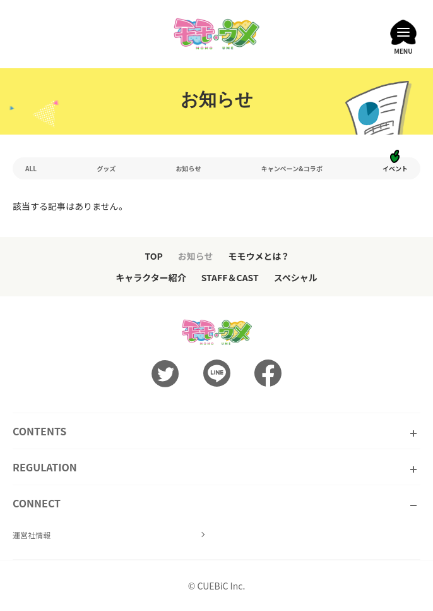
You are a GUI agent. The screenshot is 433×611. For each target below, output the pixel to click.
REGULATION (45, 467)
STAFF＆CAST (230, 277)
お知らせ (195, 256)
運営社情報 (31, 534)
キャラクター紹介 (151, 277)
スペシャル (295, 277)
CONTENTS (39, 431)
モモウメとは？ (258, 256)
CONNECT (37, 503)
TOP (153, 256)
